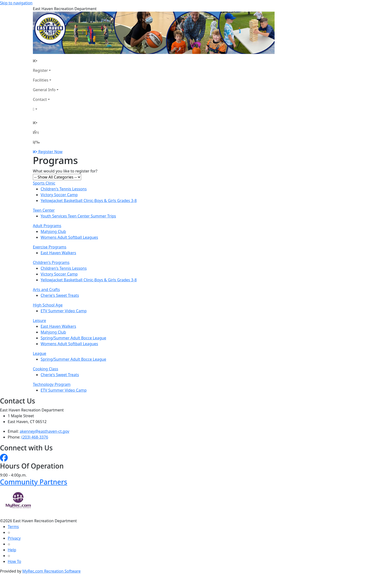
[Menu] (36, 142)
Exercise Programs (49, 247)
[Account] (45, 109)
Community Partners (33, 481)
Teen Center (44, 210)
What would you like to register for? (65, 171)
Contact (40, 99)
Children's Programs (51, 262)
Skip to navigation (16, 3)
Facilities (40, 80)
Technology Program (52, 384)
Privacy (14, 538)
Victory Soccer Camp (59, 194)
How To (14, 561)
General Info (44, 89)
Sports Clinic (44, 183)
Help (12, 549)
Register (40, 70)
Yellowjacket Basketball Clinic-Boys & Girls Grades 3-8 (89, 200)
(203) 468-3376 (35, 437)
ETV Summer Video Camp (64, 310)
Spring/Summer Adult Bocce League (73, 338)
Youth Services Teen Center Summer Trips (78, 216)
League (39, 353)
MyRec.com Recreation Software (51, 571)
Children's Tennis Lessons (64, 189)
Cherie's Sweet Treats (60, 295)
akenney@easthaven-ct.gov (44, 431)
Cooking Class (45, 369)
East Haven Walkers (58, 252)
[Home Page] (45, 61)
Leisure (39, 320)
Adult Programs (47, 225)
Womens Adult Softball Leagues (69, 237)
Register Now (50, 151)
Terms (13, 526)
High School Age (48, 305)
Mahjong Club (53, 231)
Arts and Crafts (46, 289)
